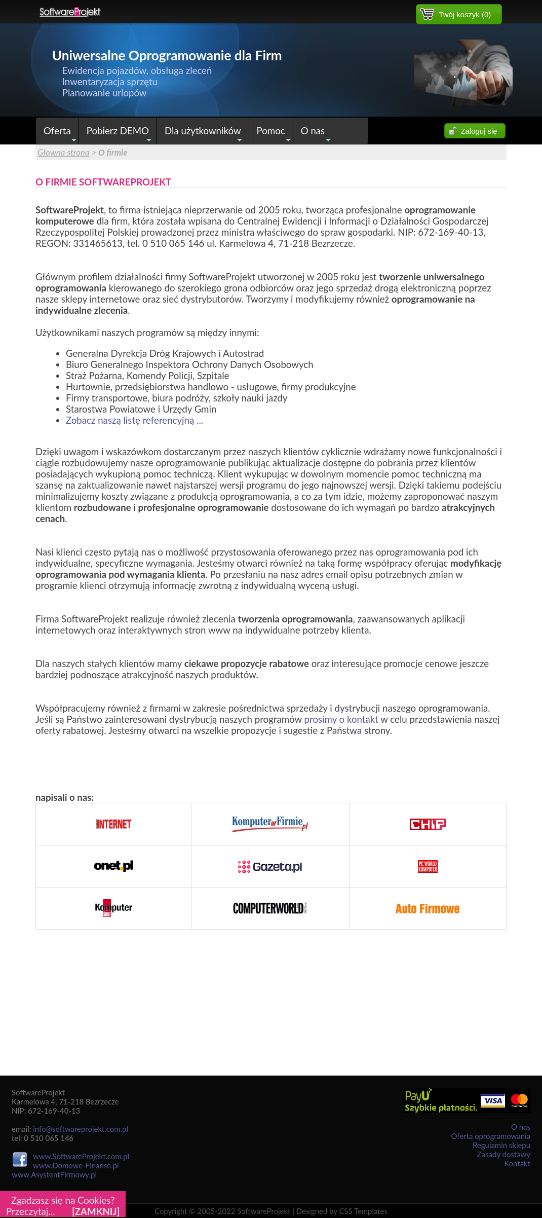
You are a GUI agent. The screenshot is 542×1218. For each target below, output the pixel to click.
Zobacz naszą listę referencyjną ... (134, 420)
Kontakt (517, 1163)
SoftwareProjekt (263, 1210)
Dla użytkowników (205, 134)
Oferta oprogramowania (490, 1135)
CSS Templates (363, 1210)
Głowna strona (63, 152)
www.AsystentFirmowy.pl (54, 1174)
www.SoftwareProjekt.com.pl (81, 1156)
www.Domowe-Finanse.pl (76, 1165)
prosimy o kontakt (341, 719)
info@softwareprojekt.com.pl (80, 1128)
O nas (316, 134)
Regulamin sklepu (501, 1145)
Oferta (61, 134)
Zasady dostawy (503, 1154)
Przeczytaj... (30, 1211)
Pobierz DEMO (120, 134)
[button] (459, 14)
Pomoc (275, 134)
